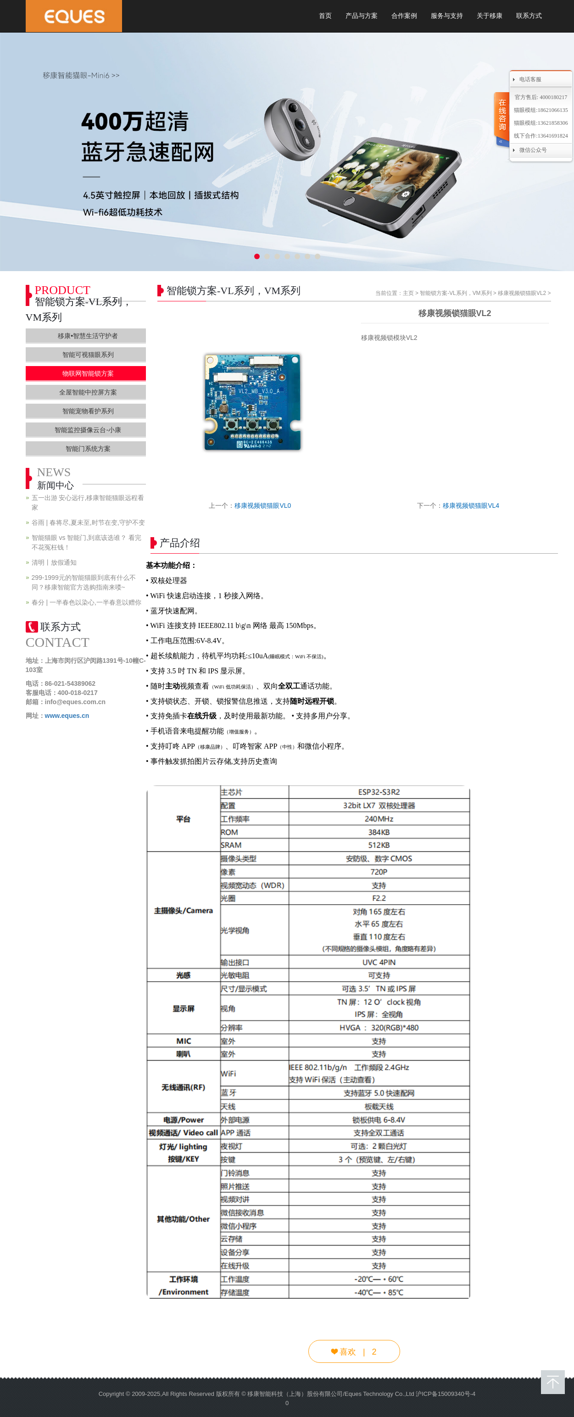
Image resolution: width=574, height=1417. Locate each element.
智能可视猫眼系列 (88, 354)
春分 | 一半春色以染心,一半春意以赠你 (86, 602)
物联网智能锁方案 (88, 373)
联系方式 (529, 15)
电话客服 (530, 79)
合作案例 (404, 15)
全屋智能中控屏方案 (88, 392)
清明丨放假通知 (54, 562)
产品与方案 (362, 15)
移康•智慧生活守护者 (88, 335)
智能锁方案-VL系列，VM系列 (455, 293)
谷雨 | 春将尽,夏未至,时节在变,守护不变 (88, 522)
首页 (325, 15)
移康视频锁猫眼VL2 (522, 293)
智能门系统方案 (88, 448)
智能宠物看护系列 (88, 411)
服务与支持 (447, 15)
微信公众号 (533, 150)
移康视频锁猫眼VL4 (471, 505)
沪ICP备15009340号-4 (445, 1393)
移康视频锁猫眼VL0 (262, 505)
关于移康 (489, 15)
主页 (408, 293)
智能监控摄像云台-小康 (88, 429)
